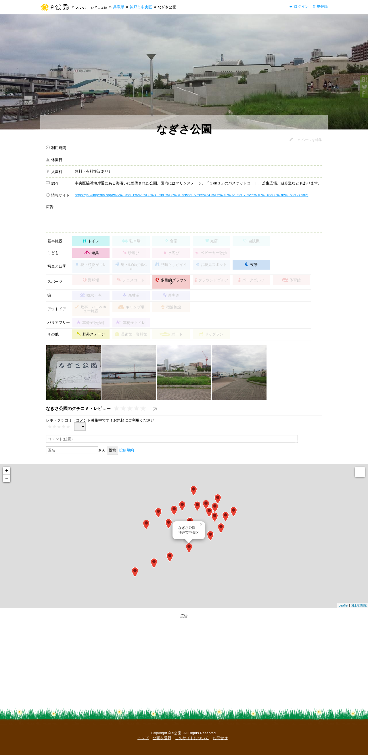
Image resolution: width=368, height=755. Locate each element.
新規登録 (320, 6)
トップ (143, 738)
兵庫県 (118, 7)
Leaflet (343, 605)
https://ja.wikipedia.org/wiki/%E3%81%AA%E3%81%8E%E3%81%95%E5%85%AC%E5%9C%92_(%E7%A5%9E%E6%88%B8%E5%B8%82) (191, 195)
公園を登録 (162, 738)
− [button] (6, 478)
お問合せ (220, 738)
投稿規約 (126, 450)
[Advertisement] (198, 217)
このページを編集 (308, 140)
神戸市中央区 (141, 7)
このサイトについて (192, 738)
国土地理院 (359, 605)
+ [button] (6, 470)
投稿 (112, 450)
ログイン (301, 6)
